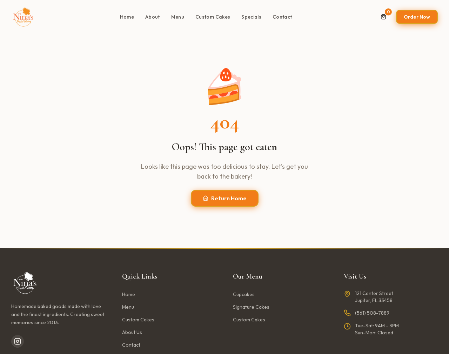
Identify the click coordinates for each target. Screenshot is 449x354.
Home (127, 17)
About (152, 17)
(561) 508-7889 (372, 313)
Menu (177, 17)
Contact (282, 17)
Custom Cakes (212, 17)
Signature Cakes (251, 307)
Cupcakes (244, 294)
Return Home (225, 198)
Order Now (417, 17)
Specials (251, 17)
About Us (132, 332)
